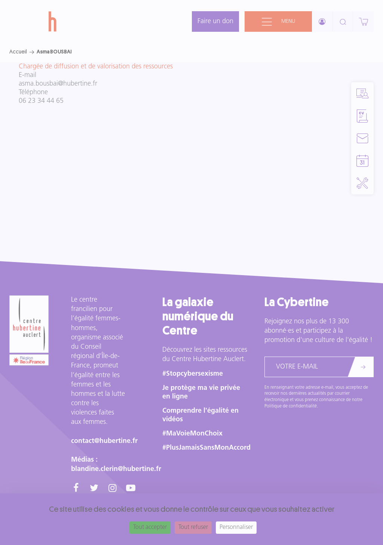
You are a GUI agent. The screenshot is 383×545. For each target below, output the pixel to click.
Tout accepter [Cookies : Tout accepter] (150, 527)
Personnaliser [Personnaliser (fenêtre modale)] (236, 527)
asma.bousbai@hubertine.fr (58, 83)
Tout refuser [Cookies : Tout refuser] (193, 527)
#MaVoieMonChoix (192, 433)
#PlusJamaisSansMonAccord (206, 448)
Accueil (18, 51)
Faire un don (215, 21)
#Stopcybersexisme (192, 374)
